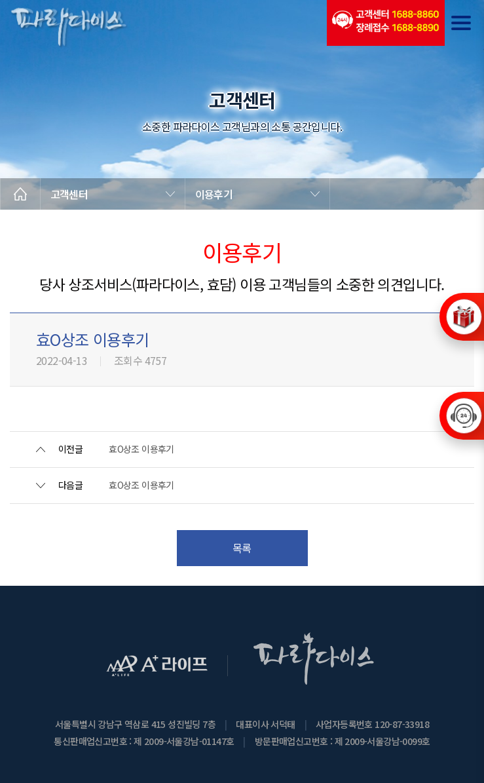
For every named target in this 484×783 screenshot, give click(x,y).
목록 (242, 548)
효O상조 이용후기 (141, 448)
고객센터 (69, 194)
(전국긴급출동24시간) (386, 23)
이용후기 (214, 194)
